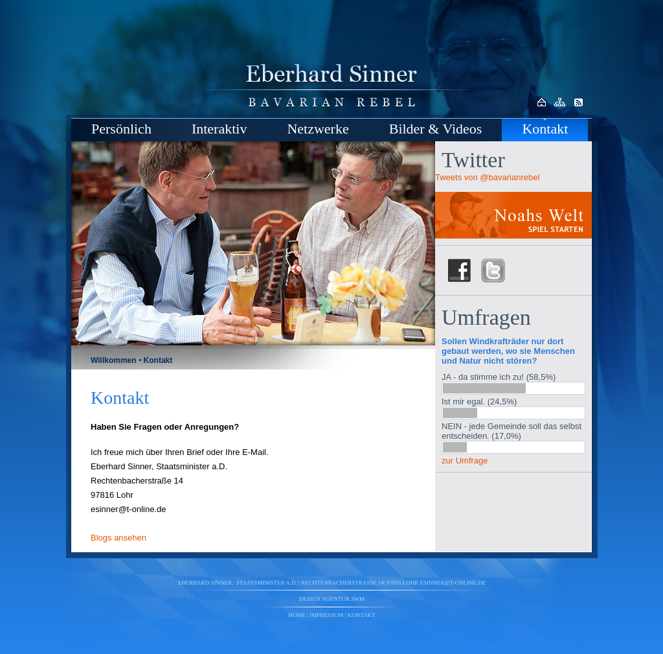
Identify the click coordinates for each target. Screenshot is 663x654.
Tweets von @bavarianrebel (487, 177)
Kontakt (545, 129)
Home (297, 615)
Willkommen (114, 360)
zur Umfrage (465, 460)
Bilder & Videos (435, 129)
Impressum (326, 615)
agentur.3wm (343, 599)
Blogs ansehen (118, 538)
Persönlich (121, 129)
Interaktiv (219, 129)
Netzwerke (317, 129)
